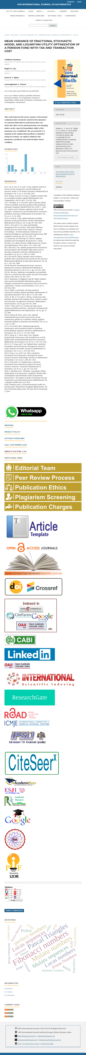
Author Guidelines (14, 438)
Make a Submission (14, 910)
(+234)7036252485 (47, 1044)
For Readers (8, 988)
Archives (74, 11)
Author (51, 11)
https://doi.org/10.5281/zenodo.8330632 (23, 91)
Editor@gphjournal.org (27, 1036)
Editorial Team (55, 16)
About (40, 11)
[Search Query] (39, 25)
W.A (19, 1044)
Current (63, 11)
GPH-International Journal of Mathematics (44, 4)
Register (70, 2)
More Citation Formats (65, 157)
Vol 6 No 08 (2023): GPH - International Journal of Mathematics (45, 35)
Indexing (9, 425)
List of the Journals (15, 11)
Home (30, 11)
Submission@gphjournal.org (50, 1040)
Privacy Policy (12, 432)
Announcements (17, 16)
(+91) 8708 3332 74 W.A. (30, 1044)
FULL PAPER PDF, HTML (66, 103)
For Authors (8, 992)
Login (79, 2)
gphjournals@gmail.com (27, 1040)
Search (53, 25)
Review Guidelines (36, 16)
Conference (70, 16)
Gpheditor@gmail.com (46, 1036)
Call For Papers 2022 (15, 445)
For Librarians (9, 995)
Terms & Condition (43, 20)
